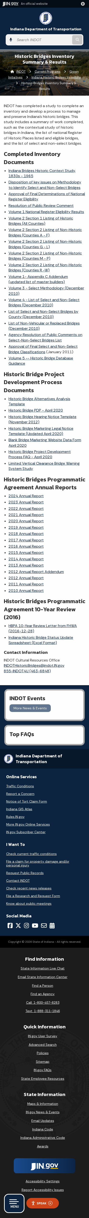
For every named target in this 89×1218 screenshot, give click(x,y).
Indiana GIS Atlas (19, 809)
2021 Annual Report (26, 514)
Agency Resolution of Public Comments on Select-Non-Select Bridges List (45, 337)
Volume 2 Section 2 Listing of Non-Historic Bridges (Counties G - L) (45, 244)
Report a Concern (20, 794)
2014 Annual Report (26, 559)
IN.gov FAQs (43, 1070)
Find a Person (42, 985)
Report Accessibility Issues (43, 1190)
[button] (84, 4)
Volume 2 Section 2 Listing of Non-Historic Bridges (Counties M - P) (45, 256)
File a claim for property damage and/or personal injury (37, 863)
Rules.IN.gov (15, 817)
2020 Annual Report (26, 521)
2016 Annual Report (26, 546)
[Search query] (43, 39)
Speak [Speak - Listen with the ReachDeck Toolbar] (41, 1203)
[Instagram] (26, 925)
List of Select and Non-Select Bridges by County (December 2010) (43, 314)
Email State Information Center (42, 977)
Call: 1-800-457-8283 (42, 1002)
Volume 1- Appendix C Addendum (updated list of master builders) (38, 279)
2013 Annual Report (26, 565)
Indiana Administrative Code (42, 1137)
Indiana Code (42, 1129)
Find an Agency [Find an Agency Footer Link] (43, 994)
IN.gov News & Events (43, 1112)
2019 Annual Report (26, 527)
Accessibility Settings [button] (43, 1181)
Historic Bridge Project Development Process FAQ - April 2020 (40, 454)
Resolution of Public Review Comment (41, 205)
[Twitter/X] (18, 925)
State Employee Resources (42, 1078)
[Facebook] (10, 925)
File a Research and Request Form (33, 896)
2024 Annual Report (26, 495)
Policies (43, 1053)
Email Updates (42, 1121)
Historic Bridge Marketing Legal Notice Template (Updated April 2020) (41, 431)
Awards (42, 1146)
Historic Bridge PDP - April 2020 (36, 410)
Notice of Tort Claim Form (26, 801)
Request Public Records (25, 873)
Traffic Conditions (20, 786)
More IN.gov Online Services (28, 824)
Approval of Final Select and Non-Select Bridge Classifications (43, 349)
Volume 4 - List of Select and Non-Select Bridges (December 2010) (44, 302)
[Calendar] (52, 925)
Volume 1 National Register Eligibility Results (46, 211)
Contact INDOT (18, 880)
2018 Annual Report (26, 533)
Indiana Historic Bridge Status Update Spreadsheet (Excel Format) (41, 640)
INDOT (21, 72)
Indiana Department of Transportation (45, 29)
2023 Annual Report (26, 502)
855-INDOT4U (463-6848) (27, 670)
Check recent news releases (29, 888)
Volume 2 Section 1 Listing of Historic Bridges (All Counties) (41, 221)
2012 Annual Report (26, 577)
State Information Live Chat (43, 968)
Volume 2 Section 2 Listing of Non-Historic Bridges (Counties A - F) (45, 232)
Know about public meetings (29, 903)
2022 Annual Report (26, 508)
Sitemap (42, 1061)
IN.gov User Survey (42, 1036)
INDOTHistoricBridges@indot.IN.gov (34, 665)
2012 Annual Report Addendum (36, 571)
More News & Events (30, 708)
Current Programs (48, 72)
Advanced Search (43, 1044)
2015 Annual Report (26, 552)
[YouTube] (35, 925)
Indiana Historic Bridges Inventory (56, 77)
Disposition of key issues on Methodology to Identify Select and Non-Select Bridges (45, 185)
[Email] (44, 925)
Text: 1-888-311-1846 (42, 1011)
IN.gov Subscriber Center (26, 832)
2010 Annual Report (26, 590)
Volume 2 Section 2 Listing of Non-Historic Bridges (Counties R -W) (45, 267)
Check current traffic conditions (31, 854)
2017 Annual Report (26, 540)
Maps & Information (42, 1104)
